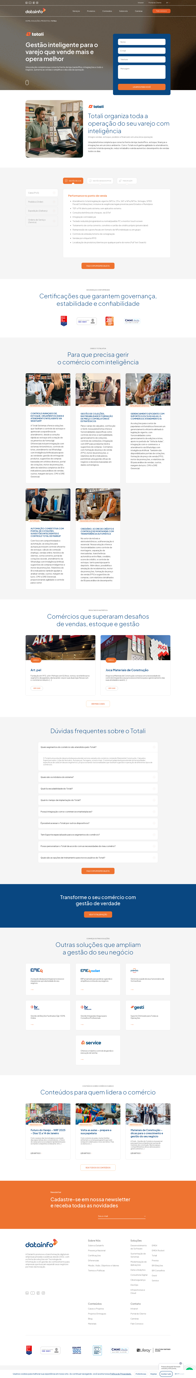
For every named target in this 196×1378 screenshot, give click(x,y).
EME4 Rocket (158, 1250)
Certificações (94, 1255)
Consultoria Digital (138, 1275)
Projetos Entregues (97, 1313)
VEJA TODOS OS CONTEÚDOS (98, 1167)
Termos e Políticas (96, 1270)
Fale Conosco (136, 1323)
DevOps (134, 1285)
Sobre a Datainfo (96, 1245)
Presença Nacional (96, 1250)
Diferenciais (93, 1260)
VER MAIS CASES (98, 704)
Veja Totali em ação (98, 914)
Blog (90, 1318)
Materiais (92, 1323)
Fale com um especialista (98, 266)
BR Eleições (157, 1265)
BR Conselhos (158, 1270)
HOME (28, 21)
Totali (154, 1255)
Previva (155, 1260)
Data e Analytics (138, 1270)
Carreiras (138, 11)
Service (155, 1280)
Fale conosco (161, 11)
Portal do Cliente (155, 3)
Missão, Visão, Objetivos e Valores (103, 1265)
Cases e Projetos (96, 1308)
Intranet (141, 3)
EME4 (154, 1245)
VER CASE (36, 688)
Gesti (154, 1275)
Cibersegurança (137, 1280)
